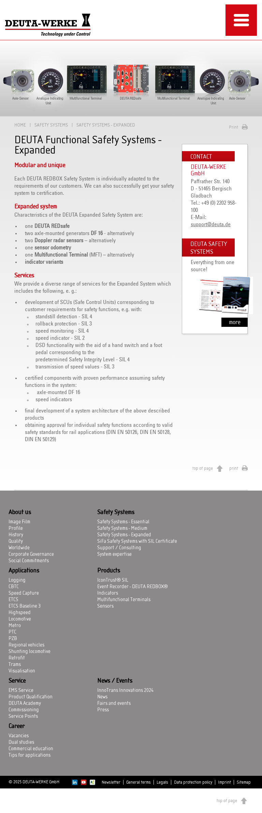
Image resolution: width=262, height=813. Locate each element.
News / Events (114, 681)
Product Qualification (31, 697)
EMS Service (21, 690)
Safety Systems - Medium (122, 528)
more (235, 322)
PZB (13, 638)
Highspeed (20, 612)
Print (233, 127)
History (16, 535)
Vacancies (19, 736)
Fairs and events (114, 703)
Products (108, 570)
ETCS (13, 600)
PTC (12, 632)
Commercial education (31, 749)
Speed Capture (24, 593)
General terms (138, 782)
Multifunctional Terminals (123, 600)
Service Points (23, 716)
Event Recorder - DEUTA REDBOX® (132, 587)
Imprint (224, 782)
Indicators (107, 593)
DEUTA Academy (25, 703)
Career (17, 726)
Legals (162, 782)
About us (20, 512)
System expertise (114, 554)
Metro (15, 625)
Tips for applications (29, 755)
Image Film (19, 522)
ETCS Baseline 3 (25, 606)
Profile (16, 528)
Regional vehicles (26, 645)
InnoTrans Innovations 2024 (125, 690)
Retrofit (17, 658)
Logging (17, 580)
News (102, 697)
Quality (16, 541)
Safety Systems (51, 125)
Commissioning (24, 710)
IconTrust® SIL (112, 580)
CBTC (14, 587)
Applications (24, 570)
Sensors (105, 606)
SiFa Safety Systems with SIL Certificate (137, 541)
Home (20, 125)
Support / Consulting (119, 548)
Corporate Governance (31, 554)
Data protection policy (193, 782)
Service (17, 681)
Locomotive (20, 619)
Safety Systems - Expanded (124, 535)
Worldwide (19, 548)
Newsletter (111, 782)
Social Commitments (29, 561)
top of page (202, 468)
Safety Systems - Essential (123, 522)
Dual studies (21, 742)
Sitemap (244, 782)
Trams (15, 664)
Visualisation (22, 671)
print (233, 468)
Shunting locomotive (29, 651)
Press (103, 710)
